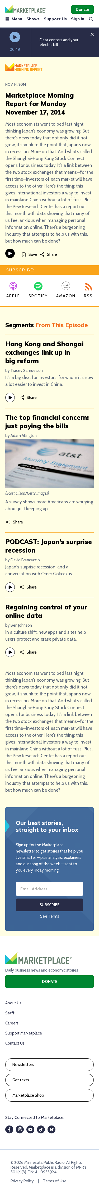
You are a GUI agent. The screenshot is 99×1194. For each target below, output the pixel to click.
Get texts (20, 1080)
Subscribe (49, 905)
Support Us (55, 18)
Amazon (66, 289)
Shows (33, 18)
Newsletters (23, 1064)
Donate (82, 9)
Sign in (77, 18)
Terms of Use (55, 1181)
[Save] (29, 254)
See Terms (49, 916)
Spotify (38, 290)
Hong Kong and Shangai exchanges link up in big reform (44, 352)
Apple (13, 290)
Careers (11, 1023)
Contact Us (15, 1043)
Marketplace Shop (28, 1095)
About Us (13, 1003)
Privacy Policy (22, 1181)
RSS (88, 290)
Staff (10, 1013)
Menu (13, 18)
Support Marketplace (23, 1033)
